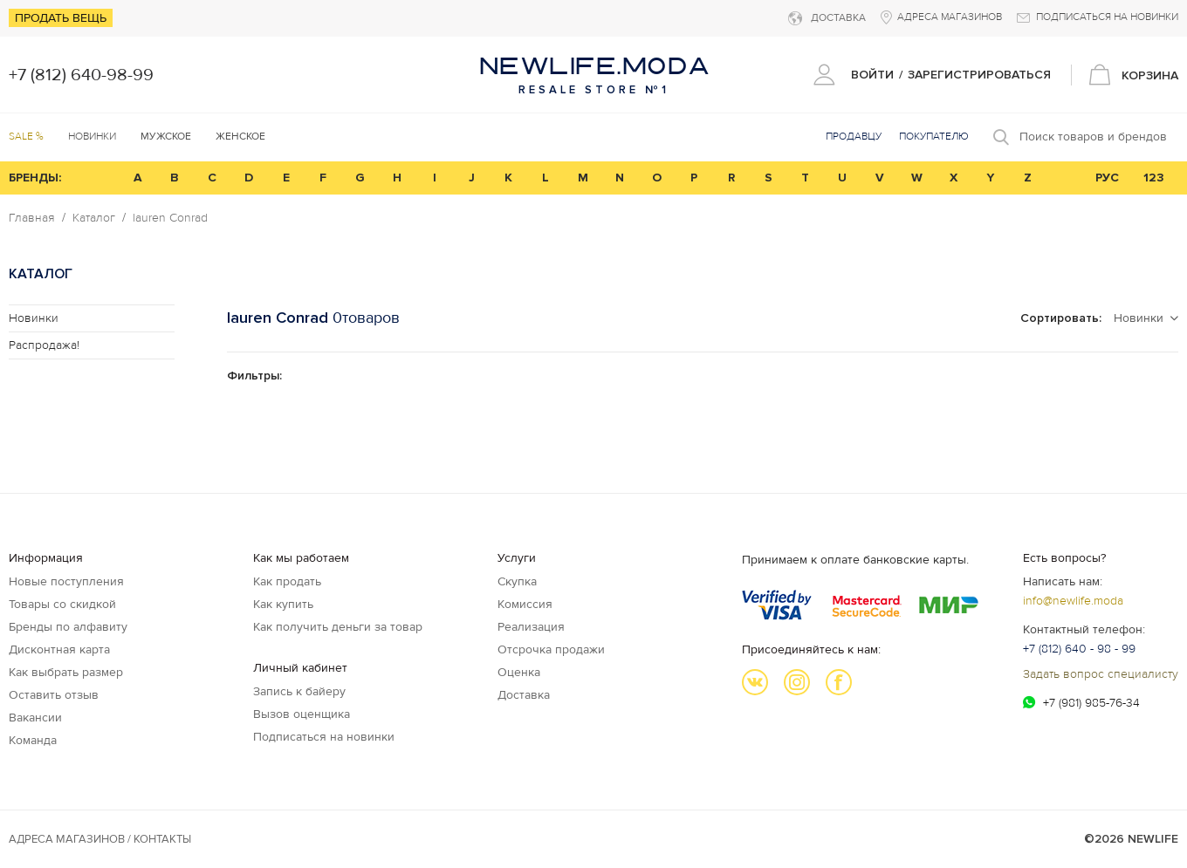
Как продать (287, 581)
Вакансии (35, 717)
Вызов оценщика (301, 714)
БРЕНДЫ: (35, 177)
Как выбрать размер (66, 672)
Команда (33, 740)
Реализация (531, 626)
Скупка (517, 581)
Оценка (518, 672)
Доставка (523, 694)
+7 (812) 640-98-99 (81, 75)
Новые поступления (66, 581)
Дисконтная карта (59, 649)
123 (1153, 177)
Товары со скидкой (62, 604)
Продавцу (854, 136)
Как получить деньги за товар (337, 626)
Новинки (92, 136)
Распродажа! (44, 345)
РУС (1107, 177)
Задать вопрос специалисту (1100, 673)
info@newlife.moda (1073, 600)
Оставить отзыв (54, 694)
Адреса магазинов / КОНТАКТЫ (100, 839)
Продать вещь (60, 17)
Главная (32, 218)
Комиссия (524, 604)
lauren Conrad (170, 218)
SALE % (26, 136)
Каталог (93, 218)
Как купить (283, 604)
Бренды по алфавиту (68, 626)
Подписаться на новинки (324, 736)
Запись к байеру (299, 691)
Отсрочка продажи (551, 649)
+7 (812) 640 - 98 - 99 (1079, 648)
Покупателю (934, 136)
